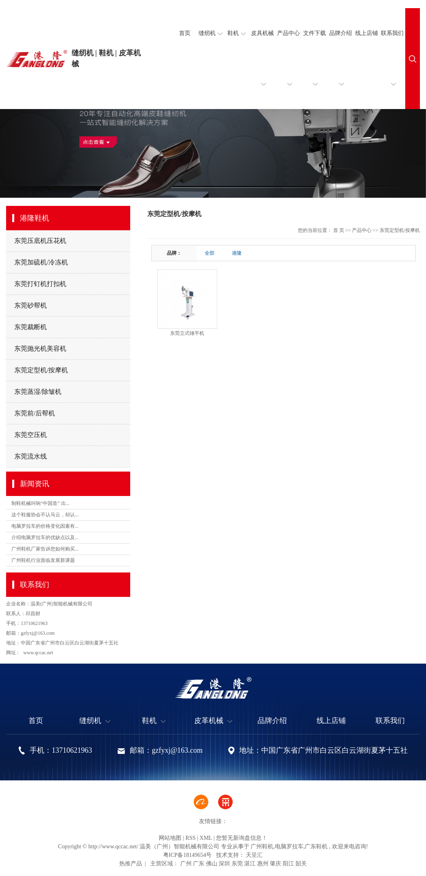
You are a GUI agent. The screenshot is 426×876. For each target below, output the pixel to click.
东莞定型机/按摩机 (41, 370)
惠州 (263, 864)
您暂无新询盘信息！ (241, 838)
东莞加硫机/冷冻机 (41, 262)
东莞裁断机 (30, 326)
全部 (209, 253)
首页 (184, 33)
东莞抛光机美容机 (40, 348)
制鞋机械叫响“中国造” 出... (40, 503)
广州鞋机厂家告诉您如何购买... (45, 549)
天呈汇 (254, 855)
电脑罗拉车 (289, 846)
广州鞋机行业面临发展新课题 (43, 560)
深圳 (224, 864)
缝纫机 (211, 33)
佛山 (211, 864)
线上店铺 (366, 33)
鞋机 (236, 33)
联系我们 (392, 69)
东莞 (237, 864)
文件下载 (314, 69)
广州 (186, 864)
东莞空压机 (30, 434)
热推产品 (130, 864)
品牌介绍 (340, 69)
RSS (191, 838)
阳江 (288, 864)
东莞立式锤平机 (187, 333)
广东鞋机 (316, 846)
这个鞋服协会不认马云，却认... (45, 515)
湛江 (250, 864)
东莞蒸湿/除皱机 (37, 391)
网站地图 (170, 838)
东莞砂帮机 (30, 305)
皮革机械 (213, 720)
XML (206, 838)
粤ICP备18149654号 (187, 855)
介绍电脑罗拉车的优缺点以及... (45, 537)
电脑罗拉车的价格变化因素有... (45, 526)
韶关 (301, 864)
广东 (198, 864)
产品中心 (288, 69)
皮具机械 (262, 69)
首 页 (338, 230)
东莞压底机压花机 (40, 240)
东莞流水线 (30, 456)
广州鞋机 (262, 846)
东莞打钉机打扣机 (40, 283)
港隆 (237, 253)
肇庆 (275, 864)
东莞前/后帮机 (34, 413)
